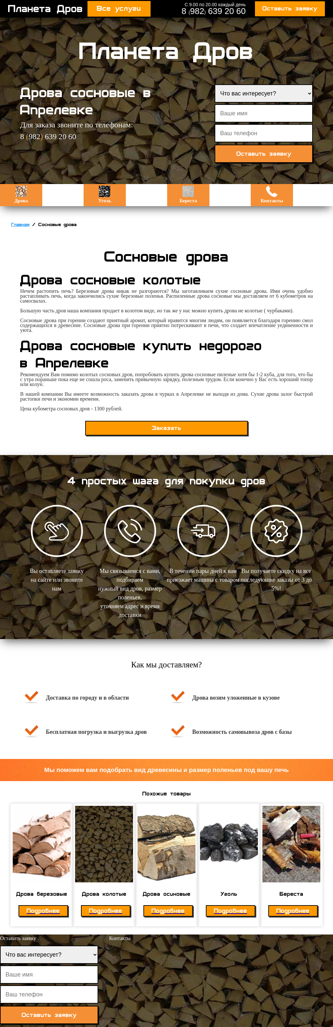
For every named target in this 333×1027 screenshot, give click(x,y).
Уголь (104, 194)
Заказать (166, 428)
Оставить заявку (289, 8)
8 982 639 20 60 (213, 11)
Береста (188, 194)
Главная (20, 224)
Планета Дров (45, 9)
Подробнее (43, 910)
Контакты (271, 194)
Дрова (21, 194)
